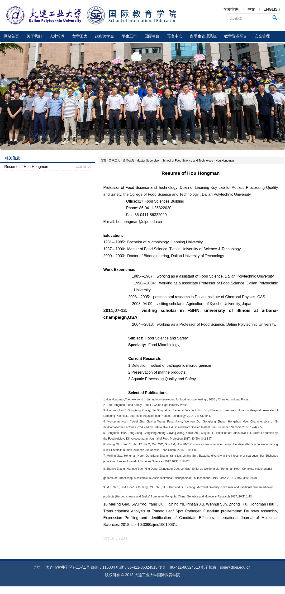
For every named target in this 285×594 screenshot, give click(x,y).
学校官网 (231, 9)
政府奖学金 (104, 36)
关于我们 (34, 36)
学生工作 (129, 36)
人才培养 (57, 36)
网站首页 (11, 36)
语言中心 (174, 36)
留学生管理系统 (203, 36)
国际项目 (152, 36)
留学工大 (79, 36)
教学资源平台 (235, 36)
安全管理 (262, 36)
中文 (251, 9)
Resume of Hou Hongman (26, 167)
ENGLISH (272, 9)
